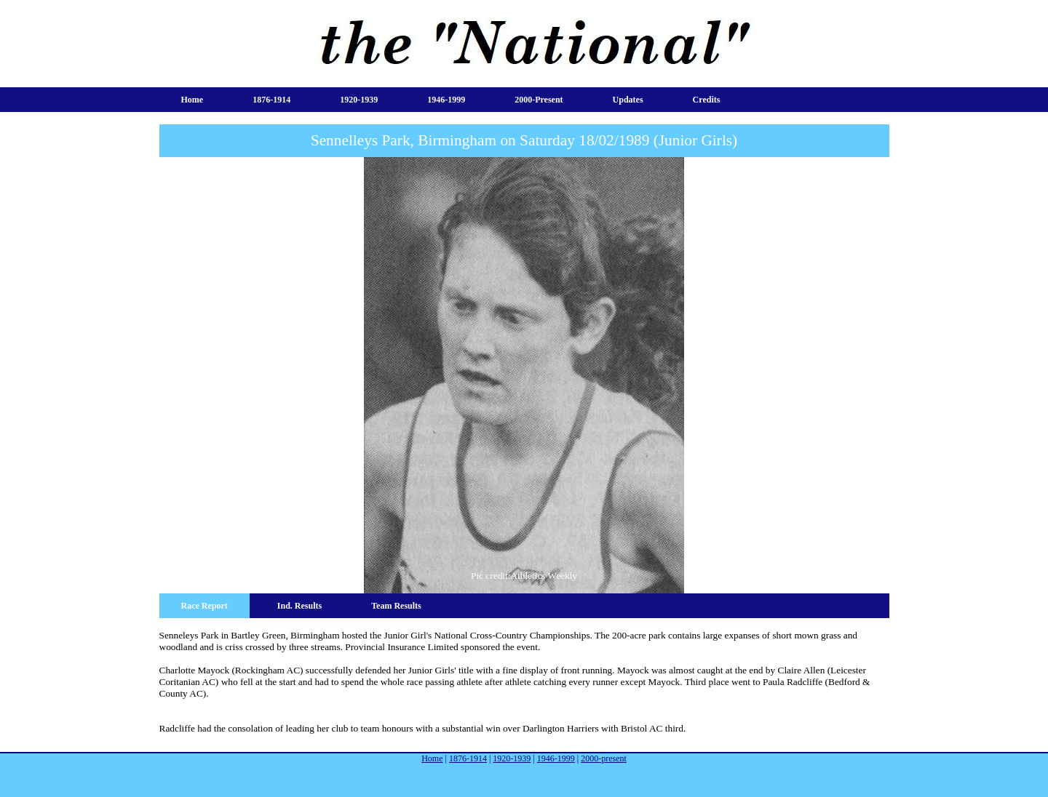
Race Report (204, 606)
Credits (706, 100)
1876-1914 (271, 100)
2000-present (539, 100)
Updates (628, 100)
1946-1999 (446, 100)
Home (192, 100)
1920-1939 (359, 100)
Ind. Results (299, 606)
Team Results (396, 606)
